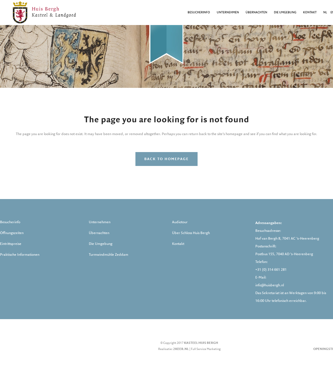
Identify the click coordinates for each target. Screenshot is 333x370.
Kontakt (178, 244)
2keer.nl (181, 349)
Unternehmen (99, 222)
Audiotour (180, 222)
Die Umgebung (100, 244)
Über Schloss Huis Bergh (191, 233)
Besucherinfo (10, 222)
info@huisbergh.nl (269, 285)
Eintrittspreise (10, 244)
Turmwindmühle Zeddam (108, 255)
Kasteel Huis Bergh (201, 343)
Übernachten (99, 233)
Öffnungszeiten (12, 233)
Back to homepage (166, 159)
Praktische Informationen (19, 255)
